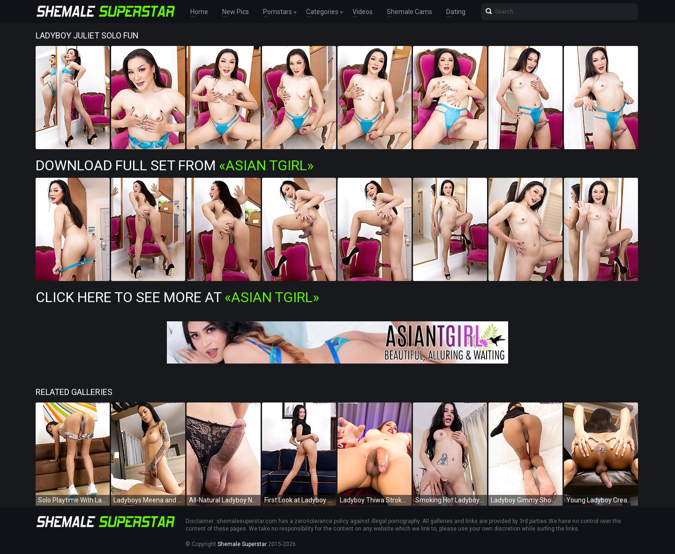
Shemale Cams (409, 11)
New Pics (235, 11)
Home (199, 11)
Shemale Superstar (242, 544)
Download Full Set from (175, 165)
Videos (362, 11)
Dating (455, 11)
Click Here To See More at (177, 297)
